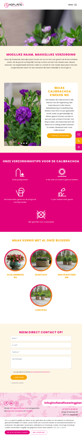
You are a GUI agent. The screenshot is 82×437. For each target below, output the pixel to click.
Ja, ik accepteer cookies (17, 432)
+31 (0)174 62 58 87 (70, 409)
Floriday (29, 411)
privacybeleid (35, 373)
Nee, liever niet (39, 432)
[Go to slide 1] (20, 143)
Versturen (19, 379)
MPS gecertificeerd (18, 408)
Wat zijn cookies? (59, 427)
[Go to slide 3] (25, 143)
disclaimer (45, 373)
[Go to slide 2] (22, 143)
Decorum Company (14, 411)
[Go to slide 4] (27, 143)
